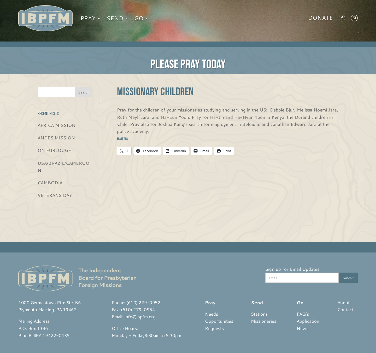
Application (308, 321)
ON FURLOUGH (55, 150)
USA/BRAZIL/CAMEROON (63, 166)
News (302, 328)
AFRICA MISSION (56, 125)
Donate (320, 19)
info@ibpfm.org (140, 316)
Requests (214, 328)
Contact (345, 309)
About (343, 302)
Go (138, 18)
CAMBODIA (50, 182)
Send (115, 18)
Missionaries (263, 321)
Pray (88, 18)
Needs (211, 314)
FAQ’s (303, 314)
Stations (259, 314)
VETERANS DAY (55, 195)
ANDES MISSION (56, 137)
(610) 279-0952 (143, 302)
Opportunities (219, 321)
